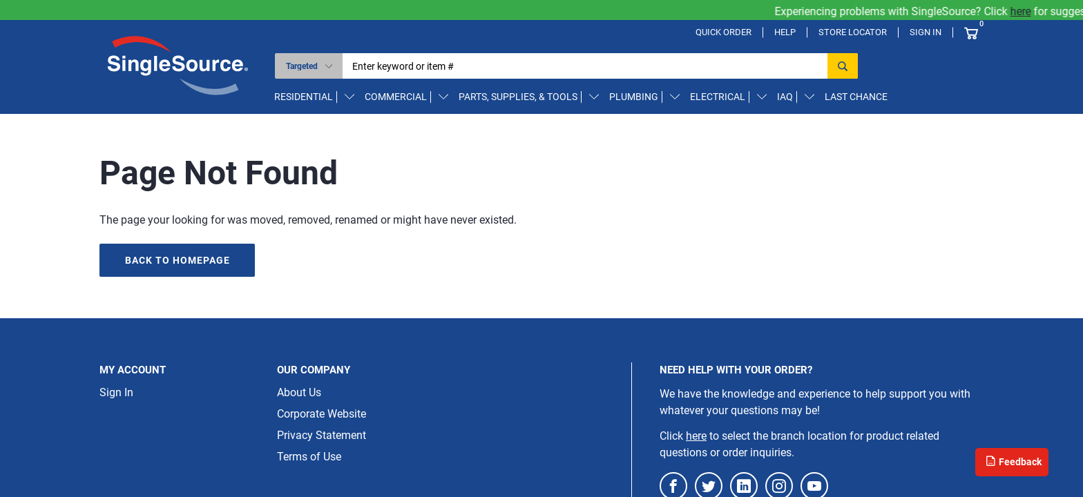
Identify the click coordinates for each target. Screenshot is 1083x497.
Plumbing (633, 96)
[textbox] (589, 66)
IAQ (785, 96)
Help (785, 32)
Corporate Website (321, 413)
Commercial (396, 96)
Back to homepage (177, 260)
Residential (303, 96)
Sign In (925, 32)
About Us (299, 392)
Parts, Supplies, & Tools (518, 96)
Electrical (717, 96)
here (1029, 11)
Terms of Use (309, 456)
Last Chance (856, 96)
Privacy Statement (321, 435)
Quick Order (723, 32)
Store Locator (852, 32)
